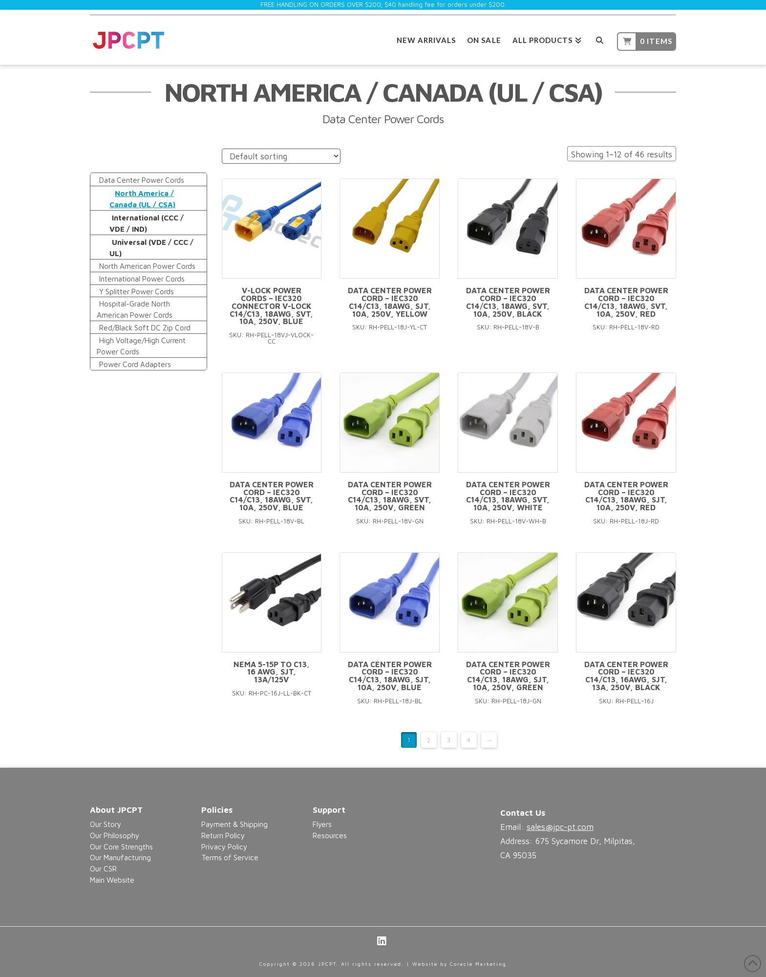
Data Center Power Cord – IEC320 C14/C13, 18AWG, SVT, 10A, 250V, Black (508, 302)
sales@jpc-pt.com (560, 827)
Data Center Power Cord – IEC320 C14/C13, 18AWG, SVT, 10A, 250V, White (508, 496)
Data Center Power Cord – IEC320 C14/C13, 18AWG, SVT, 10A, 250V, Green (390, 496)
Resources (330, 835)
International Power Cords (142, 278)
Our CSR (103, 868)
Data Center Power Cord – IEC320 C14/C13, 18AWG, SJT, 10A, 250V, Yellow (390, 302)
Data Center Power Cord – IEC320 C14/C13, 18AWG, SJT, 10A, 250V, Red (626, 496)
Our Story (105, 824)
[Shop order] (281, 156)
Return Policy (223, 835)
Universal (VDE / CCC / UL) (151, 248)
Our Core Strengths (121, 846)
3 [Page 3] (448, 740)
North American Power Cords (147, 265)
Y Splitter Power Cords (136, 291)
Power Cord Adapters (135, 364)
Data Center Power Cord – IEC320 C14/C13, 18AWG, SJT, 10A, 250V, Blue (390, 676)
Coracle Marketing (478, 964)
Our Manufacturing (120, 857)
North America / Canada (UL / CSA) (142, 199)
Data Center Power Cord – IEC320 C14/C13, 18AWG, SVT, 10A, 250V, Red (626, 302)
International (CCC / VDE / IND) (146, 223)
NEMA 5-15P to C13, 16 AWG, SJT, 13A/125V (272, 672)
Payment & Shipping (234, 824)
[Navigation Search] (599, 39)
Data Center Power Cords (141, 179)
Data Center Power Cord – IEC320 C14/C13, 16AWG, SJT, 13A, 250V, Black (626, 676)
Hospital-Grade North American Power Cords (134, 309)
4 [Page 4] (468, 740)
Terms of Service (229, 857)
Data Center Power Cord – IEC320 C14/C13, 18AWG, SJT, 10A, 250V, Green (508, 676)
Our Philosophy (114, 835)
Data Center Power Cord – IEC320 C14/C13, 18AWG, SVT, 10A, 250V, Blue (272, 496)
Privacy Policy (224, 846)
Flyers (322, 824)
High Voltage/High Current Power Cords (141, 346)
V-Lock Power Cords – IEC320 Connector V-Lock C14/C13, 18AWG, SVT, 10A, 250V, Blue (271, 306)
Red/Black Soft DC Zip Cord (145, 327)
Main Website (112, 879)
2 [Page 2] (428, 740)
